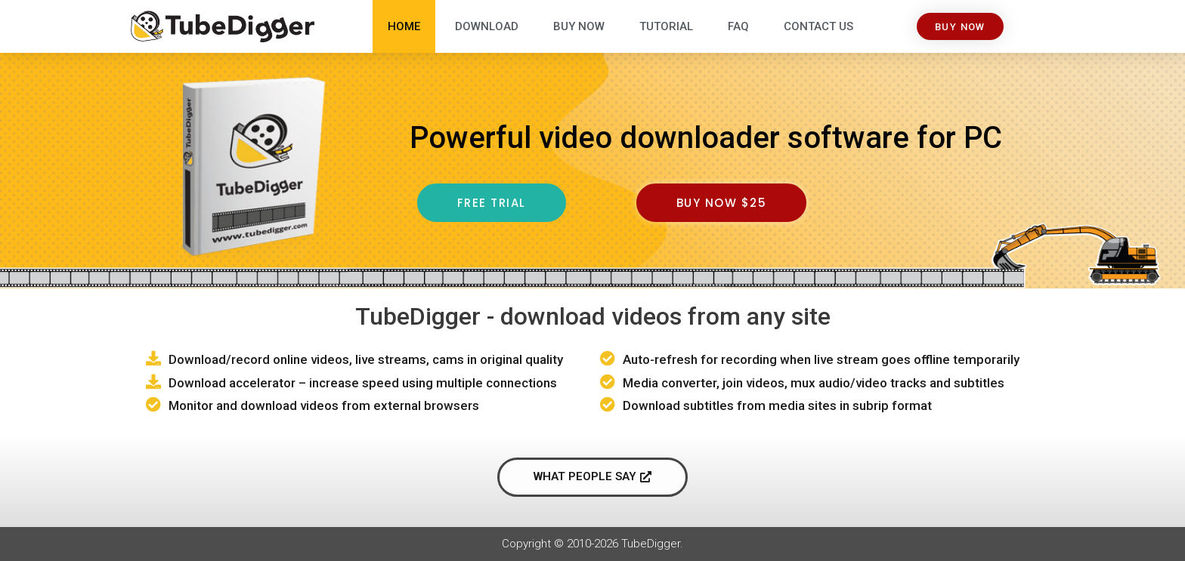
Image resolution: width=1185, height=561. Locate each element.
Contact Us (818, 26)
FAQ (738, 26)
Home (404, 26)
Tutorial (666, 26)
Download (486, 26)
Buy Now (579, 26)
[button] (960, 27)
